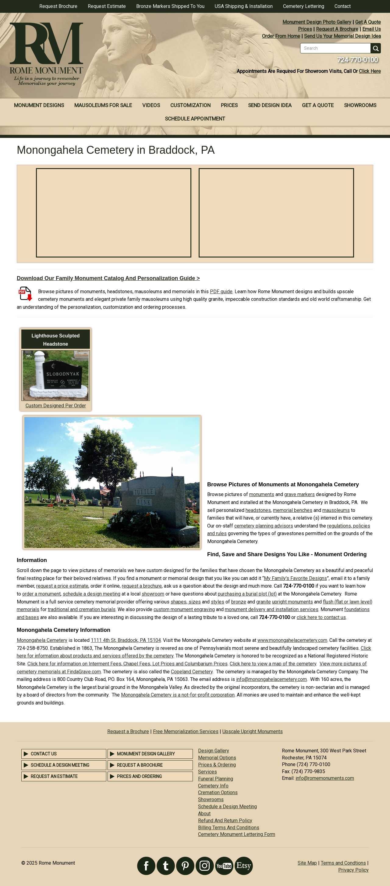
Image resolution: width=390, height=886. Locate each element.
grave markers (299, 494)
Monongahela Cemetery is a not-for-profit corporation (178, 695)
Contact (343, 6)
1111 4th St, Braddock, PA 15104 (126, 640)
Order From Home (281, 36)
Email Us (371, 29)
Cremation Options (218, 792)
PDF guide (221, 291)
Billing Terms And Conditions (228, 827)
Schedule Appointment (195, 119)
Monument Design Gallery (146, 753)
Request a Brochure (128, 731)
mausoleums (336, 510)
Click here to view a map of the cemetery (273, 664)
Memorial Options (217, 758)
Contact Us (44, 753)
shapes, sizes (186, 602)
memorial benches (292, 510)
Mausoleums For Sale (103, 105)
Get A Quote (368, 22)
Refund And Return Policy (225, 820)
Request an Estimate (54, 776)
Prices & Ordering (217, 765)
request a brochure (142, 586)
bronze (238, 602)
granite (263, 602)
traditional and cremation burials (81, 609)
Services (207, 772)
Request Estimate (107, 6)
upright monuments (292, 602)
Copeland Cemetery (192, 672)
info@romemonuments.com (325, 778)
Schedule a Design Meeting (60, 765)
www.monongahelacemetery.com (292, 640)
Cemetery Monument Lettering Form (236, 834)
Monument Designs (39, 105)
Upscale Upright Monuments (252, 731)
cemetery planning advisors (263, 526)
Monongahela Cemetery (42, 640)
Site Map (307, 863)
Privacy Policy (353, 870)
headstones (258, 510)
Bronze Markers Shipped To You (170, 6)
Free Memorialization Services (185, 731)
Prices (305, 29)
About (204, 813)
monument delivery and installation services (271, 609)
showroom (153, 594)
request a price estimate (62, 586)
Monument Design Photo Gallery (316, 22)
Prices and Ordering (139, 776)
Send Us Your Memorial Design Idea (342, 36)
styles (217, 602)
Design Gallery (213, 751)
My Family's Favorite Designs (295, 578)
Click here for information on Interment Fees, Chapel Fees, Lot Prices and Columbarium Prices (127, 664)
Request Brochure (58, 6)
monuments (261, 494)
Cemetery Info (213, 786)
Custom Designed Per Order (56, 406)
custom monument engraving (184, 609)
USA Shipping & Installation (244, 6)
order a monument (41, 594)
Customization (190, 105)
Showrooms (360, 105)
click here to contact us (321, 617)
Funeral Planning (215, 779)
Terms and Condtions (343, 863)
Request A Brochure (337, 29)
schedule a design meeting (91, 594)
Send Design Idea (270, 105)
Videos (151, 105)
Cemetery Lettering (303, 6)
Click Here (370, 71)
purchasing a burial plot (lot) (247, 594)
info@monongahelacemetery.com (271, 679)
